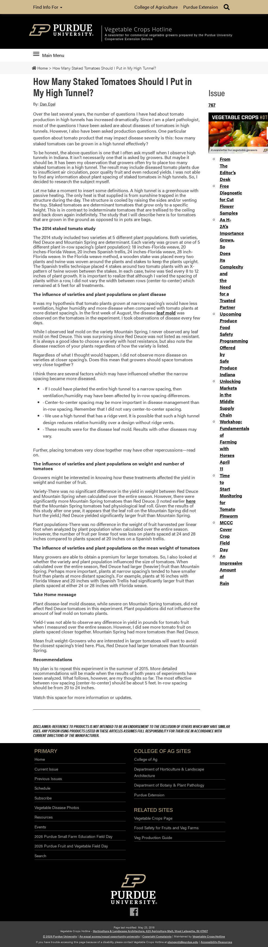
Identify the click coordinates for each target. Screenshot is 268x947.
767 (212, 105)
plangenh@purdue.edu (183, 942)
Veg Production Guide (153, 837)
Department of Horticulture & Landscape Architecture (169, 772)
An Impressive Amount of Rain (231, 569)
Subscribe (43, 798)
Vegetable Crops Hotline (209, 936)
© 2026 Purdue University (60, 936)
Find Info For (47, 7)
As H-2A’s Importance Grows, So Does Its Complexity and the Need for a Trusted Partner (232, 263)
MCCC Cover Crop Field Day (226, 536)
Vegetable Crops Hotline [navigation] (138, 29)
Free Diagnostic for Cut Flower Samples (231, 199)
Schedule (42, 788)
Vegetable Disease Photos (57, 807)
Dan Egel (47, 104)
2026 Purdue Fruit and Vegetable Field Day (71, 846)
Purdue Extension (200, 7)
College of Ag (145, 759)
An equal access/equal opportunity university (109, 936)
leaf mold (166, 312)
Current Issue (46, 769)
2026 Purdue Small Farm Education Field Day (74, 836)
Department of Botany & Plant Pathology (169, 785)
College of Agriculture (156, 7)
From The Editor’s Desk (228, 169)
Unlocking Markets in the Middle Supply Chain (230, 398)
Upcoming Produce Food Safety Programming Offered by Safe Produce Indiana (234, 344)
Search (40, 855)
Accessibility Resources (216, 942)
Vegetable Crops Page (153, 818)
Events (40, 826)
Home (40, 759)
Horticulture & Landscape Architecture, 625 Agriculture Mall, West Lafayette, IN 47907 (150, 931)
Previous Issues (48, 778)
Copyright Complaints (156, 936)
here (191, 501)
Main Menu (48, 55)
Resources (44, 817)
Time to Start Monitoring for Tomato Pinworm (231, 495)
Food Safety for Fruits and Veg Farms (166, 827)
